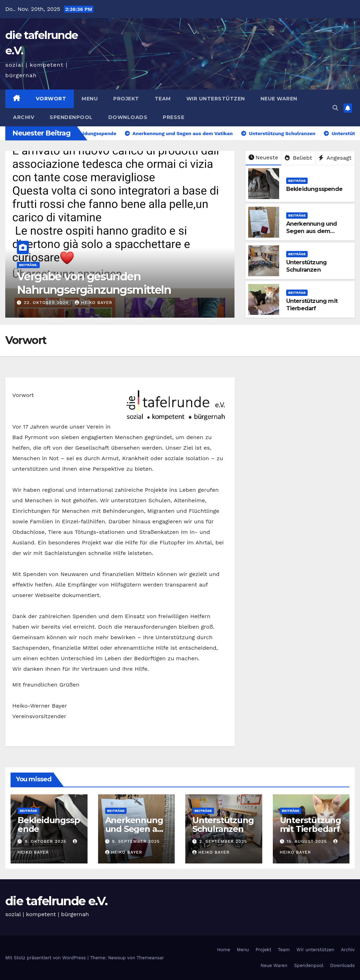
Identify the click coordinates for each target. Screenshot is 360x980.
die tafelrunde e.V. (56, 901)
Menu (90, 98)
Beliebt (298, 157)
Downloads (128, 117)
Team (163, 98)
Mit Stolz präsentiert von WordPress (46, 957)
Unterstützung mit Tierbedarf (312, 305)
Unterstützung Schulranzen (306, 266)
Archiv (23, 117)
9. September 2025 (136, 841)
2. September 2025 (223, 841)
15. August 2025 (307, 841)
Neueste (263, 157)
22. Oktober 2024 (47, 302)
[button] (335, 108)
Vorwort (51, 98)
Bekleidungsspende (314, 189)
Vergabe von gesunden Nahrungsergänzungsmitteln (94, 283)
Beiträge (297, 181)
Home (223, 949)
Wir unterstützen (215, 98)
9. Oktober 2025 (46, 841)
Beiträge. (28, 265)
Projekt (126, 98)
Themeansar (150, 957)
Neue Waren (279, 98)
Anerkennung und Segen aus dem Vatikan (311, 231)
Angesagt (335, 157)
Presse (173, 117)
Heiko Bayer (93, 302)
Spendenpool (71, 117)
